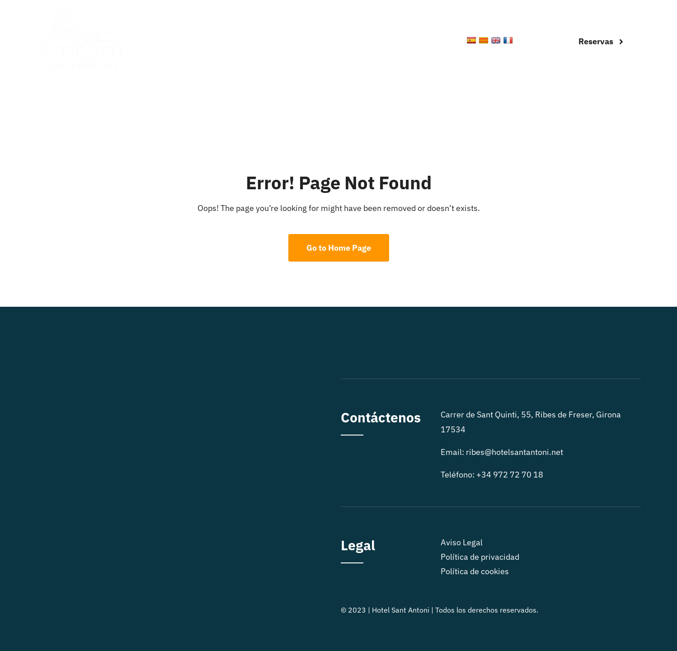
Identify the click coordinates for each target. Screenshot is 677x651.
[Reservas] (600, 41)
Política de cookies (475, 571)
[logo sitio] (81, 10)
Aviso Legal (462, 542)
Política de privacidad (480, 557)
